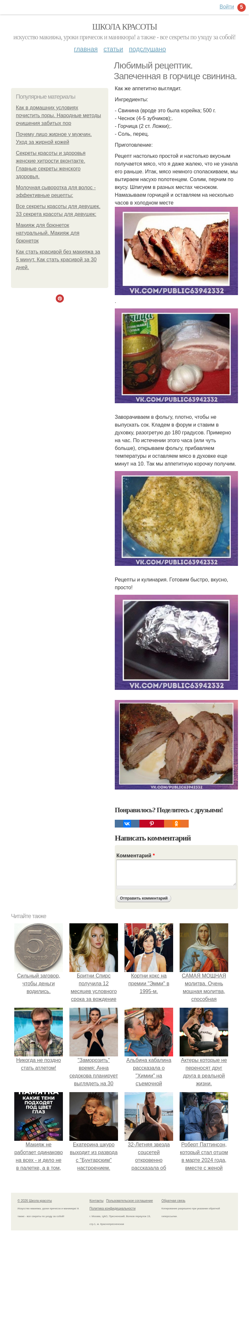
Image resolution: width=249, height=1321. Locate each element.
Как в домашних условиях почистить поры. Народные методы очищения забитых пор (58, 115)
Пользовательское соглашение (129, 1201)
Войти (226, 6)
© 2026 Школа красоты (35, 1201)
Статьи (113, 49)
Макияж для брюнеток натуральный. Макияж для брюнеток (47, 232)
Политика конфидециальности (112, 1208)
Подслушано (147, 49)
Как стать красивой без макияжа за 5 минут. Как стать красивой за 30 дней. (58, 259)
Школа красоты (124, 26)
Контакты (96, 1201)
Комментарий (135, 855)
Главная (86, 49)
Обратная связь (173, 1201)
